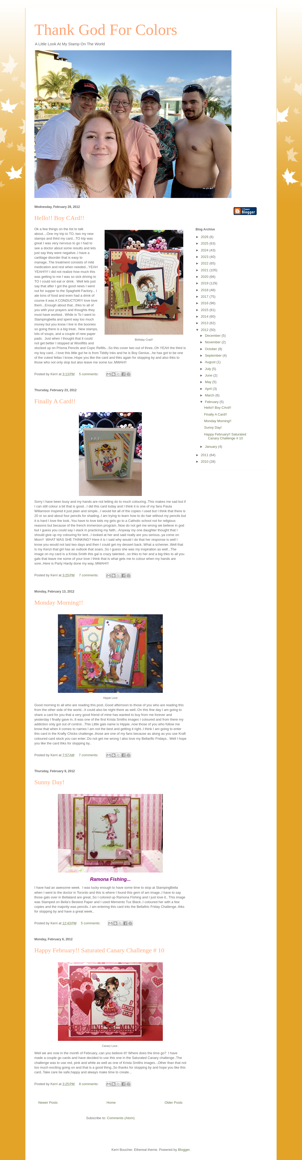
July (208, 369)
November (213, 342)
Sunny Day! (49, 782)
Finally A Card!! (55, 401)
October (211, 349)
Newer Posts (48, 1102)
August (211, 362)
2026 (205, 237)
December (213, 336)
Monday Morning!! (58, 602)
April (209, 389)
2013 (205, 323)
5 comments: (89, 374)
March (210, 395)
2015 (205, 310)
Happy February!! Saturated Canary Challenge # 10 (99, 950)
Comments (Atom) (120, 1118)
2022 (205, 263)
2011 (205, 455)
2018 (205, 290)
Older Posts (173, 1102)
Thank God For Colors (105, 29)
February (212, 402)
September (214, 355)
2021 (205, 270)
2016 (205, 303)
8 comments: (89, 1084)
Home (111, 1102)
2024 (205, 250)
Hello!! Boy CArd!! (59, 217)
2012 (205, 330)
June (209, 375)
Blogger (184, 1150)
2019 (205, 283)
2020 (205, 277)
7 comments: (89, 575)
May (208, 382)
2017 (205, 297)
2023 (205, 257)
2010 (205, 461)
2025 (205, 243)
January (211, 447)
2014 (205, 316)
